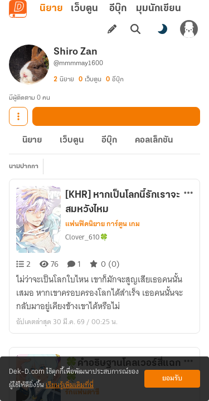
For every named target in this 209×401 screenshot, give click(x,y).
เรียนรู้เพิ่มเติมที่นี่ (70, 385)
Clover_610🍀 (86, 237)
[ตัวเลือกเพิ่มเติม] (188, 192)
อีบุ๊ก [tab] (118, 8)
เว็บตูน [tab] (84, 8)
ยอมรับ (172, 378)
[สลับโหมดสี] (162, 29)
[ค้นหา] (135, 29)
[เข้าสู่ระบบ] (189, 29)
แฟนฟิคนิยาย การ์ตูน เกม (102, 223)
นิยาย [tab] (51, 8)
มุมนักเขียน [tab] (158, 8)
